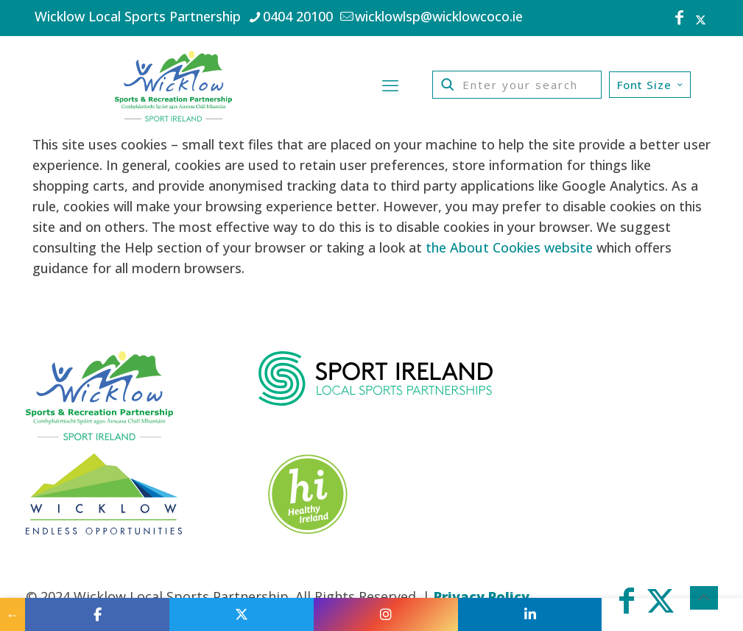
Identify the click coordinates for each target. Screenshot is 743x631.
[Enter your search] (517, 85)
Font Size (651, 84)
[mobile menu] (390, 84)
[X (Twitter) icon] (700, 19)
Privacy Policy (481, 596)
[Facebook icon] (680, 19)
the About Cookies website (509, 247)
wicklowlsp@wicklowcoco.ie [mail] (439, 16)
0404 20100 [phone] (298, 16)
